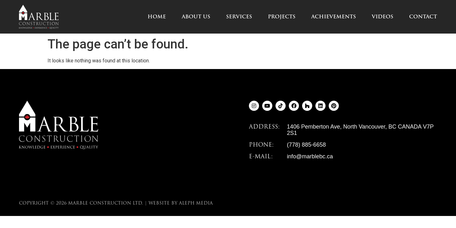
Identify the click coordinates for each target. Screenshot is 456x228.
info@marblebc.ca (310, 156)
